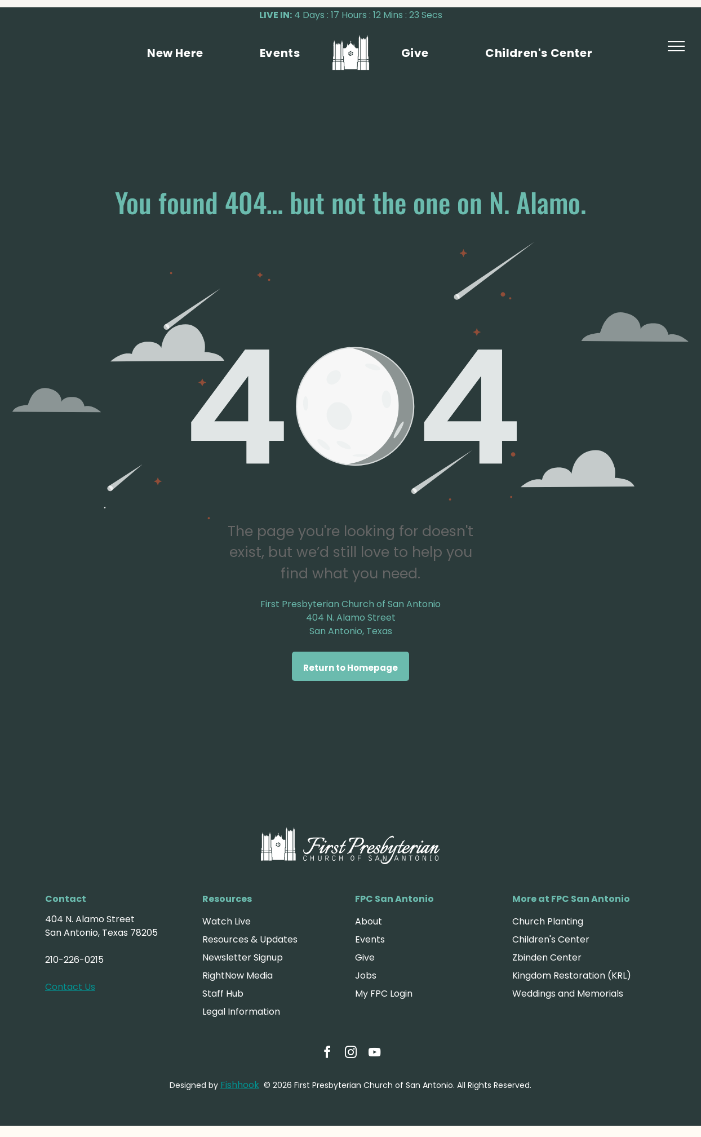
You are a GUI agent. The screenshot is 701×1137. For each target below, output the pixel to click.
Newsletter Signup (242, 957)
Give (365, 957)
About (368, 921)
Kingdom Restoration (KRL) (571, 975)
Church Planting (547, 921)
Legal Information (241, 1011)
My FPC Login (383, 993)
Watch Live (226, 921)
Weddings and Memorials (567, 993)
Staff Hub (222, 993)
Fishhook (239, 1084)
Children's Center (550, 939)
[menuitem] (175, 53)
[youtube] (374, 1053)
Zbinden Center (547, 957)
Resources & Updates (250, 939)
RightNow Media (237, 975)
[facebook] (327, 1053)
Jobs (365, 975)
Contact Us (70, 986)
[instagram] (350, 1053)
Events (370, 939)
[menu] (676, 46)
